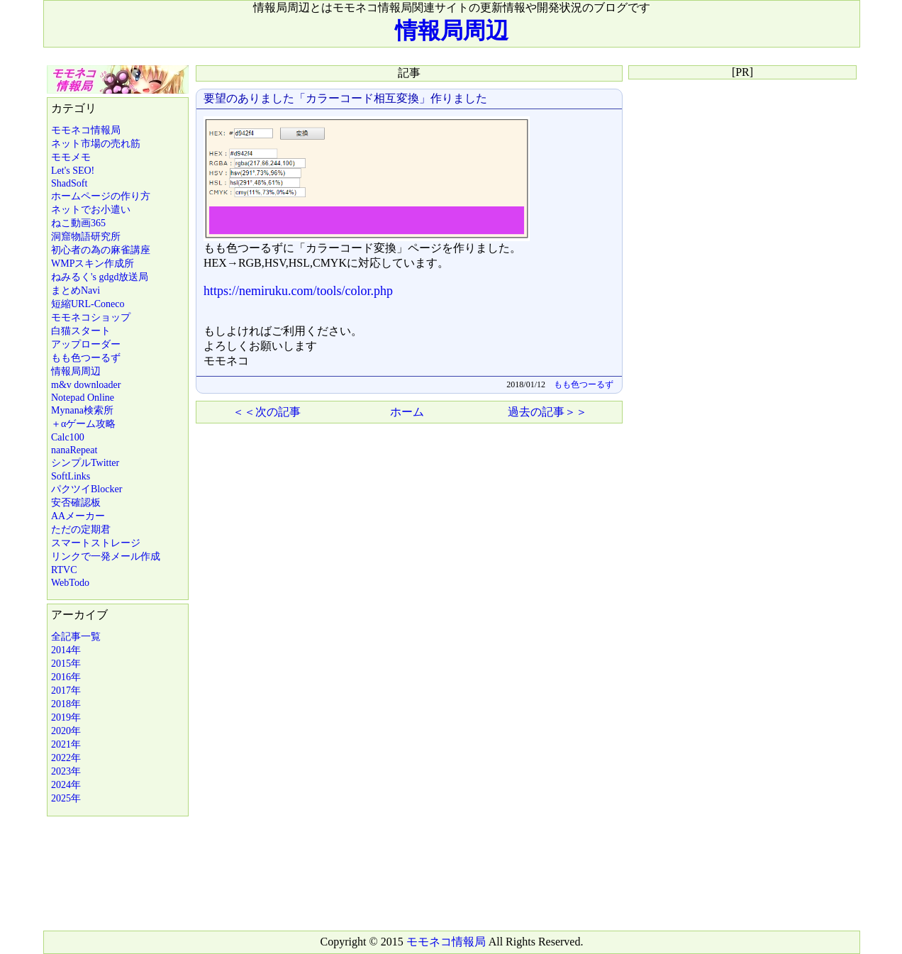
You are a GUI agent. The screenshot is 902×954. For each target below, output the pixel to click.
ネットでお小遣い (90, 209)
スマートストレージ (95, 543)
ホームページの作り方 (100, 196)
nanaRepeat (74, 450)
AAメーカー (78, 516)
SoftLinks (70, 476)
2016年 (66, 677)
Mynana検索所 (82, 410)
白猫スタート (81, 331)
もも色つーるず (86, 358)
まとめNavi (75, 290)
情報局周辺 (451, 30)
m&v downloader (86, 384)
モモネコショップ (90, 317)
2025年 (66, 798)
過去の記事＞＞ (547, 412)
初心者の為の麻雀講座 (100, 250)
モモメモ (71, 157)
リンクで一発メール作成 (105, 556)
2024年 (66, 785)
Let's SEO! (72, 170)
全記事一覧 (76, 636)
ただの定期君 (81, 529)
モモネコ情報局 (86, 130)
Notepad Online (82, 397)
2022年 (66, 758)
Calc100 (67, 437)
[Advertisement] (408, 530)
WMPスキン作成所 (92, 263)
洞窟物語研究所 (86, 236)
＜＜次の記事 (267, 412)
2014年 (66, 650)
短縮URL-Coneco (87, 304)
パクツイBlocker (86, 489)
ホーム (407, 412)
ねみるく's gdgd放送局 (99, 277)
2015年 (66, 663)
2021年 (66, 744)
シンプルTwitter (85, 462)
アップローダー (86, 344)
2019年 (66, 717)
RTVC (64, 570)
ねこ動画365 (78, 223)
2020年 (66, 731)
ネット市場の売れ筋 (95, 143)
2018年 (66, 704)
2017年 (66, 690)
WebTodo (70, 582)
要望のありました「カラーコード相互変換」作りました (345, 98)
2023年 (66, 771)
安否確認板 (76, 502)
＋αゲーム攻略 (83, 423)
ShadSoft (69, 183)
